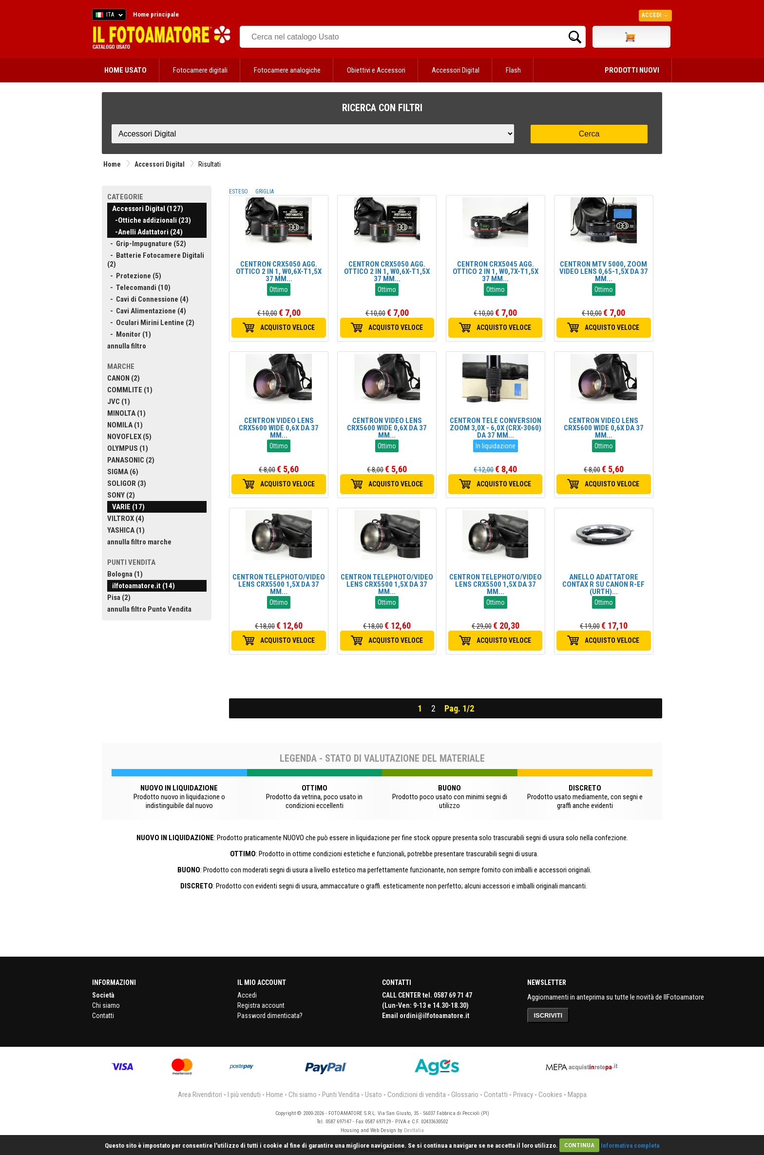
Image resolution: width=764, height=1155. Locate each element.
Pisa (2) (119, 597)
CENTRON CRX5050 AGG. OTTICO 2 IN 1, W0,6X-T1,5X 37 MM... (279, 271)
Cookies (550, 1094)
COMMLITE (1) (130, 389)
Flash (513, 70)
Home (112, 164)
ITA (107, 16)
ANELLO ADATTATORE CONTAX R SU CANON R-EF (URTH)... (603, 584)
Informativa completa (630, 1145)
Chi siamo (106, 1005)
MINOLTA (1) (126, 413)
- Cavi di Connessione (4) (148, 299)
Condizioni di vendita (416, 1094)
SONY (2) (121, 495)
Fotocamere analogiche (287, 70)
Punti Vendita (341, 1094)
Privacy (523, 1094)
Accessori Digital (455, 70)
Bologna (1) (125, 574)
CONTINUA (579, 1145)
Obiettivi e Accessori (376, 70)
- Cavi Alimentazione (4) (146, 311)
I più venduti (244, 1094)
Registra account (261, 1005)
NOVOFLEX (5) (129, 436)
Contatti (103, 1016)
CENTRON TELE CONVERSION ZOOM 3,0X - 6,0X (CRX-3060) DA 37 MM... (495, 428)
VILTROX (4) (125, 518)
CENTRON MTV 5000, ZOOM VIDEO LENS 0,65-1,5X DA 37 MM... (603, 271)
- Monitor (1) (129, 334)
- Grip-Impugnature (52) (146, 243)
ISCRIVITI (548, 1015)
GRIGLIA (264, 191)
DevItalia (414, 1130)
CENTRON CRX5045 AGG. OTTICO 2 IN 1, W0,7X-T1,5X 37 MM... (495, 271)
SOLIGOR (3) (126, 483)
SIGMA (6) (122, 471)
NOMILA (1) (125, 425)
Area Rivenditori (200, 1094)
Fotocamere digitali (200, 70)
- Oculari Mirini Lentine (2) (150, 322)
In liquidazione (496, 446)
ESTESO (238, 191)
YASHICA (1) (126, 530)
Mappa (577, 1094)
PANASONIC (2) (130, 460)
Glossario (464, 1094)
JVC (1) (118, 401)
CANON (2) (123, 378)
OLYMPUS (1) (127, 448)
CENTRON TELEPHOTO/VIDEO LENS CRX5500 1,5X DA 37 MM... (278, 584)
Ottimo (278, 289)
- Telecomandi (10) (139, 287)
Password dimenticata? (270, 1016)
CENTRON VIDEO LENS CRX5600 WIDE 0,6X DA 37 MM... (279, 428)
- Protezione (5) (134, 275)
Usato (373, 1094)
